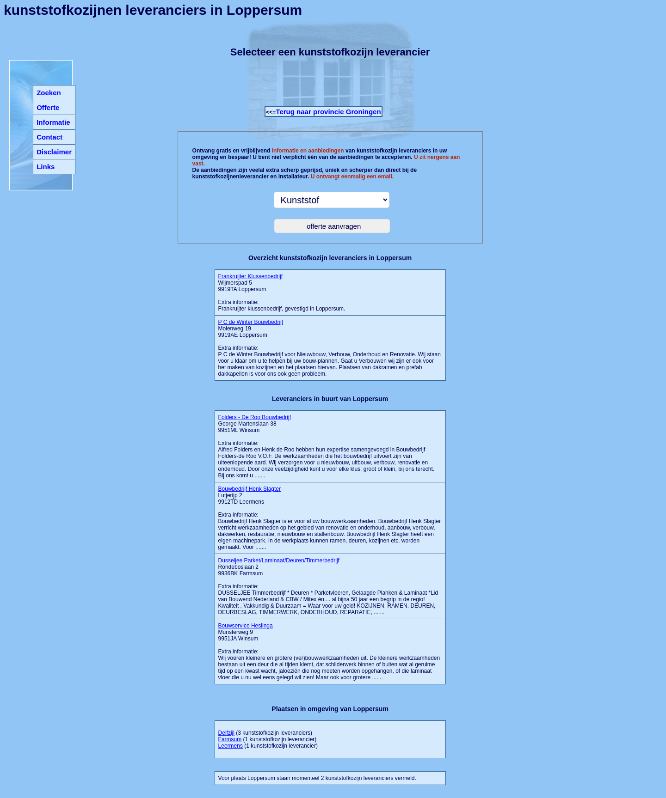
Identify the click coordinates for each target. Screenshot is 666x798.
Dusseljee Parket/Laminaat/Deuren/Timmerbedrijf (278, 560)
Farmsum (230, 739)
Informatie (53, 122)
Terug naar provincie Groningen (328, 112)
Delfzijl (226, 733)
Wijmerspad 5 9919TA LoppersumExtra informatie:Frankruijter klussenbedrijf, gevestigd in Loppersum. (281, 292)
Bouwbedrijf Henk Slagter (249, 489)
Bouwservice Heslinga (245, 625)
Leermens (230, 746)
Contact (49, 137)
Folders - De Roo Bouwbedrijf (254, 417)
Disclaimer (54, 152)
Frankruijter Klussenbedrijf (250, 276)
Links (46, 167)
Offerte (48, 107)
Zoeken (49, 93)
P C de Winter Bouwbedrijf (251, 322)
